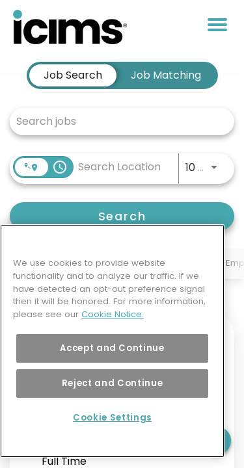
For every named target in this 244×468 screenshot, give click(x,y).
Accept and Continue (112, 348)
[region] (112, 341)
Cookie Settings (112, 417)
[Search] (122, 216)
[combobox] (115, 121)
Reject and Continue (112, 383)
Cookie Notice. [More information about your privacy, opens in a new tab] (112, 314)
